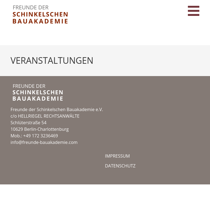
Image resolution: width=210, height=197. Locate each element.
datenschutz (120, 178)
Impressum (117, 169)
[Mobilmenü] (194, 14)
